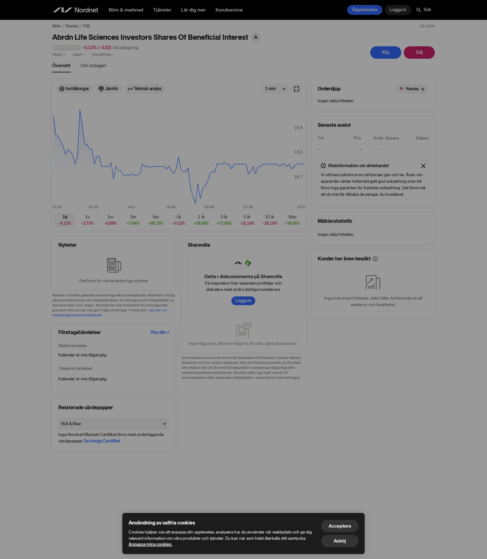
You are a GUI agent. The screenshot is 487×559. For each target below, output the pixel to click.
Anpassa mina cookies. (150, 544)
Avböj (340, 541)
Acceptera (340, 526)
